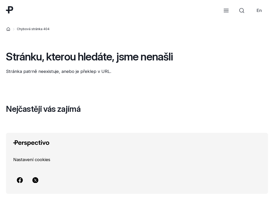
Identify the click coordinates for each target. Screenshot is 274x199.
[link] (259, 10)
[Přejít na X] (35, 180)
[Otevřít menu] (226, 10)
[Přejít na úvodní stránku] (9, 9)
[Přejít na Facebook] (20, 180)
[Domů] (8, 29)
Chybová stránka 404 (33, 29)
